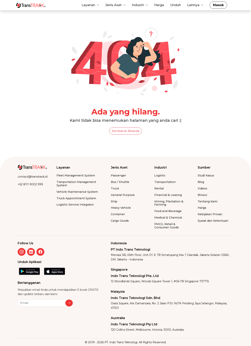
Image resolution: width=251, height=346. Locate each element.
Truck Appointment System (76, 198)
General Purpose (123, 195)
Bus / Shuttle (120, 182)
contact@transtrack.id (32, 176)
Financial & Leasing (168, 195)
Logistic (160, 175)
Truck (115, 188)
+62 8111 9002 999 (30, 184)
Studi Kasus (206, 175)
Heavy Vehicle (121, 207)
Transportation (165, 182)
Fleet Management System (75, 175)
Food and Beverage (168, 211)
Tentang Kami (207, 201)
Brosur (202, 195)
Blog (201, 182)
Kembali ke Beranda (125, 131)
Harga (202, 207)
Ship (114, 201)
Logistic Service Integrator (75, 204)
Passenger (118, 175)
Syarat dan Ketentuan (213, 220)
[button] (90, 5)
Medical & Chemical (168, 217)
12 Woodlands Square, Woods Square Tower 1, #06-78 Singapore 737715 (160, 281)
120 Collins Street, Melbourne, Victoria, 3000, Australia (147, 329)
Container (118, 214)
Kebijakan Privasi (210, 214)
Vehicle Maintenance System (77, 192)
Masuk (218, 5)
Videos (202, 188)
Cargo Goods (120, 220)
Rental (159, 188)
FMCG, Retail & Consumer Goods (166, 225)
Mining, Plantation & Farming (168, 203)
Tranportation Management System (76, 183)
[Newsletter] (41, 303)
